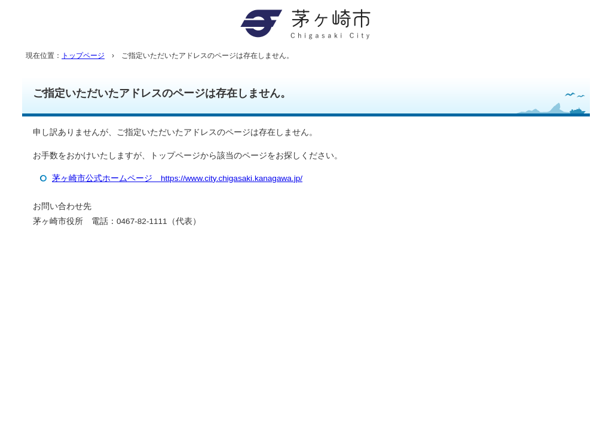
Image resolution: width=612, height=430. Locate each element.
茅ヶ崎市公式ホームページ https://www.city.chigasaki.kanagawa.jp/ (177, 178)
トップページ (83, 55)
